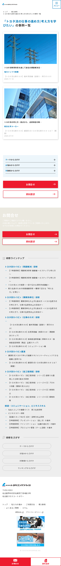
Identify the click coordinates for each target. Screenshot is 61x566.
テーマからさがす (27, 446)
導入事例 (14, 12)
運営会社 (18, 512)
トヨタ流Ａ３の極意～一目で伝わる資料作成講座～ (28, 285)
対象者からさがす (27, 461)
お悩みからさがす (27, 453)
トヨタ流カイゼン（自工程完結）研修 (22, 371)
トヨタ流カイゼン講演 (15, 351)
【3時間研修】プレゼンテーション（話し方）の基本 (29, 420)
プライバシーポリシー (33, 512)
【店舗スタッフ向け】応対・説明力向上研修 (26, 417)
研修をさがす (13, 437)
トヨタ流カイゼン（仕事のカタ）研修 (22, 317)
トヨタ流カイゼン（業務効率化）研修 (22, 297)
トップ (5, 12)
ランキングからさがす (27, 468)
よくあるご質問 (12, 508)
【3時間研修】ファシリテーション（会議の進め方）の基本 (32, 424)
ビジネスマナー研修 (16, 413)
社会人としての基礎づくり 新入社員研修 (25, 409)
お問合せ (30, 184)
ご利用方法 (30, 504)
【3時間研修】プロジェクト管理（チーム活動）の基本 (30, 427)
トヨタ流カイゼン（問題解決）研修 (21, 266)
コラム (25, 508)
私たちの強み (16, 504)
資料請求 (30, 194)
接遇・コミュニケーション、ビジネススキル (25, 405)
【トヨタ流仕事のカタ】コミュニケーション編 (27, 346)
